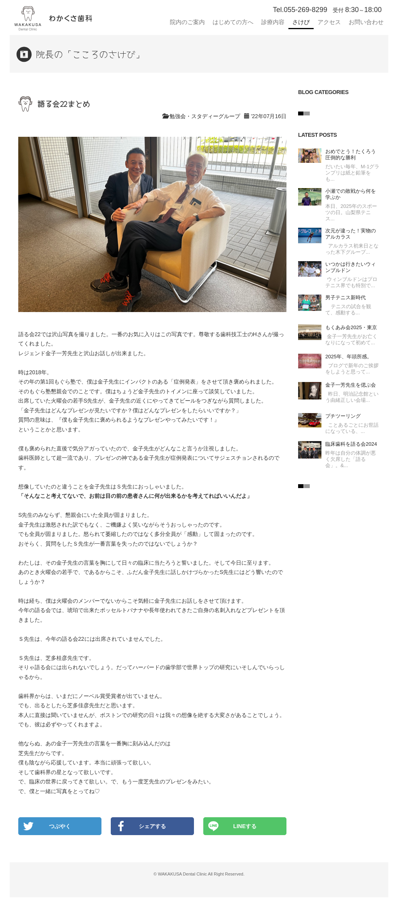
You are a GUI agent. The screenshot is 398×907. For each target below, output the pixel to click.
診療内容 (273, 22)
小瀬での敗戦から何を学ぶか (350, 194)
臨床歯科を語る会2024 (351, 444)
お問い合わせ (366, 22)
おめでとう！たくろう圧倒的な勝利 (350, 154)
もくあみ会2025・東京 (351, 327)
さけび (301, 22)
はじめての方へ (233, 22)
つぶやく (60, 826)
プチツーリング (343, 416)
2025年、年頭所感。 (348, 356)
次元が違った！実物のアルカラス (350, 234)
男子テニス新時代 (345, 297)
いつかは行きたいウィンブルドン (350, 267)
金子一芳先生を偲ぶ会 (350, 385)
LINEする (245, 826)
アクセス (329, 22)
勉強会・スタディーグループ (204, 116)
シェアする (152, 826)
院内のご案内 (187, 22)
